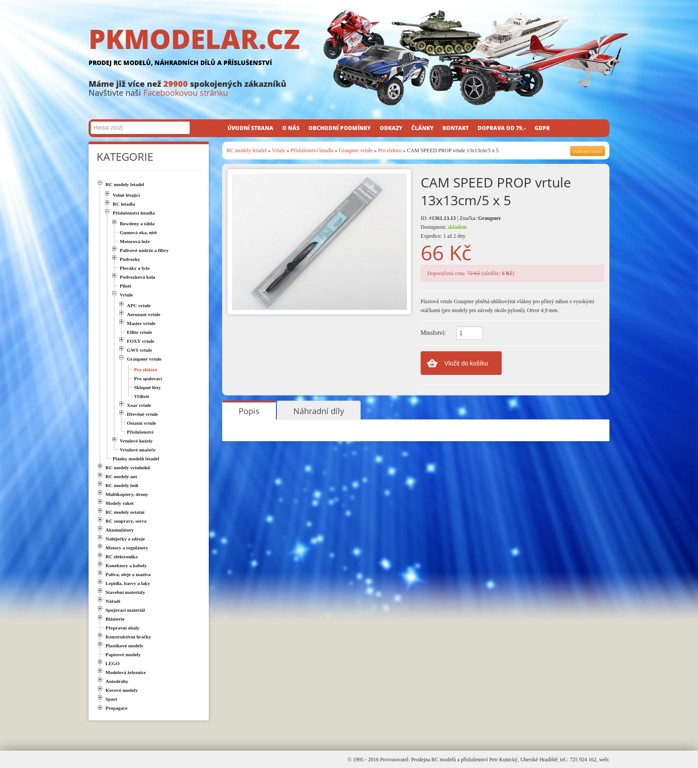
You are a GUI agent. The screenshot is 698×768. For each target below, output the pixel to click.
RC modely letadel (247, 150)
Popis (249, 411)
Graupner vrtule (356, 150)
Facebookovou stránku (185, 92)
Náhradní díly (318, 411)
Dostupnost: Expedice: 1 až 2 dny (444, 231)
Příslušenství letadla (312, 150)
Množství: (433, 332)
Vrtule (278, 150)
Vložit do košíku (466, 363)
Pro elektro (390, 150)
